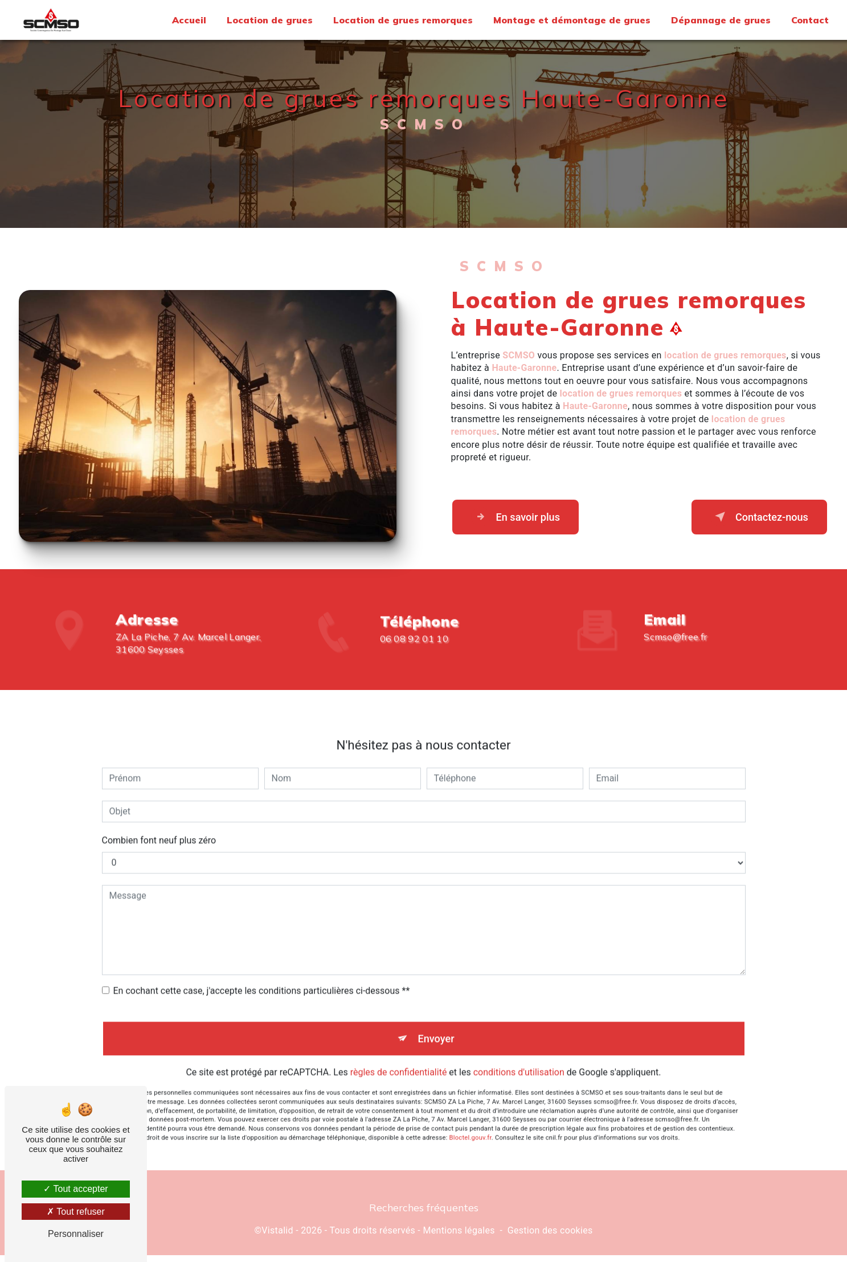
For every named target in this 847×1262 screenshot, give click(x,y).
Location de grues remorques (402, 20)
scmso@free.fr (675, 626)
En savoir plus (521, 520)
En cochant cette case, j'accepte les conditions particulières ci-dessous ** (261, 980)
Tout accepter (75, 1189)
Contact (809, 20)
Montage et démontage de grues (570, 20)
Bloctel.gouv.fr (470, 1130)
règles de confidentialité (398, 1065)
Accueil (188, 20)
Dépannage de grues (720, 20)
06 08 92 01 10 (414, 656)
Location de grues (269, 20)
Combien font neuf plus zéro (159, 830)
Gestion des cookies (550, 1237)
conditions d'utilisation (518, 1065)
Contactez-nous (753, 520)
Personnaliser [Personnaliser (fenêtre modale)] (76, 1234)
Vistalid (277, 1237)
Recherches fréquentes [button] (423, 1214)
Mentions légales (458, 1237)
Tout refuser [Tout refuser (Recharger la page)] (76, 1211)
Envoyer (436, 1029)
